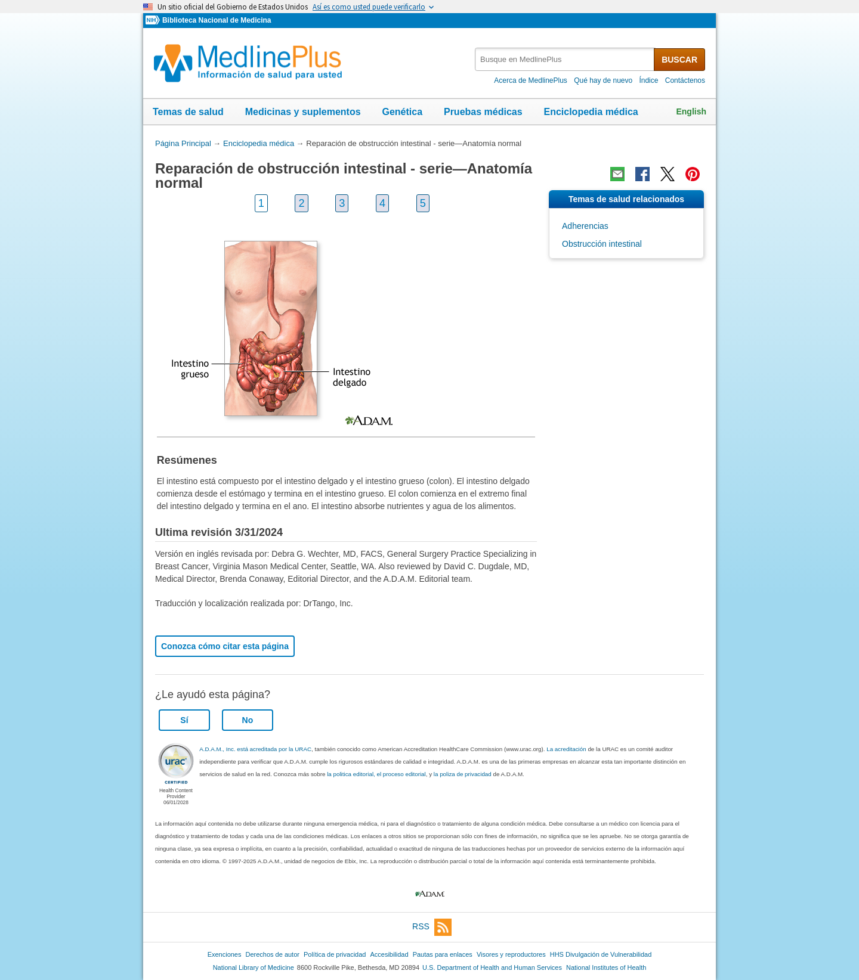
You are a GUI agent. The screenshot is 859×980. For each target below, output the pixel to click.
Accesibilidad (389, 954)
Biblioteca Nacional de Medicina (216, 20)
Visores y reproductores (511, 954)
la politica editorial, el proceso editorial (376, 774)
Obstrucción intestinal (602, 244)
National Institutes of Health (606, 967)
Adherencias (585, 226)
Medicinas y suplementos (303, 112)
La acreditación (566, 749)
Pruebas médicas (483, 112)
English (691, 111)
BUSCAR (679, 59)
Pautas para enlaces (442, 954)
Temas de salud (188, 112)
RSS (432, 927)
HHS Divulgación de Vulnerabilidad (601, 954)
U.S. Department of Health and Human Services (492, 967)
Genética (402, 112)
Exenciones (225, 954)
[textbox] (565, 59)
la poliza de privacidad (463, 774)
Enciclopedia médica (590, 112)
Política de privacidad (335, 954)
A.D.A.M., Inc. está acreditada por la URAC (255, 749)
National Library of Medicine (253, 967)
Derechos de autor (272, 954)
